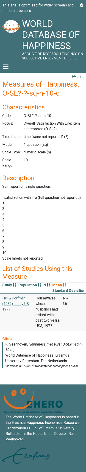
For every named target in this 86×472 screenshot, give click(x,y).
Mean (59, 285)
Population (29, 285)
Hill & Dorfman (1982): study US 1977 (15, 303)
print (78, 76)
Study (9, 285)
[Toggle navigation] (5, 66)
